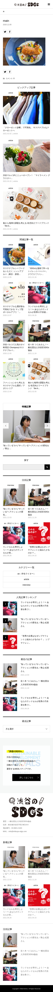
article (26, 579)
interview (26, 585)
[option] (26, 430)
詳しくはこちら (26, 777)
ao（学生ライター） (27, 574)
